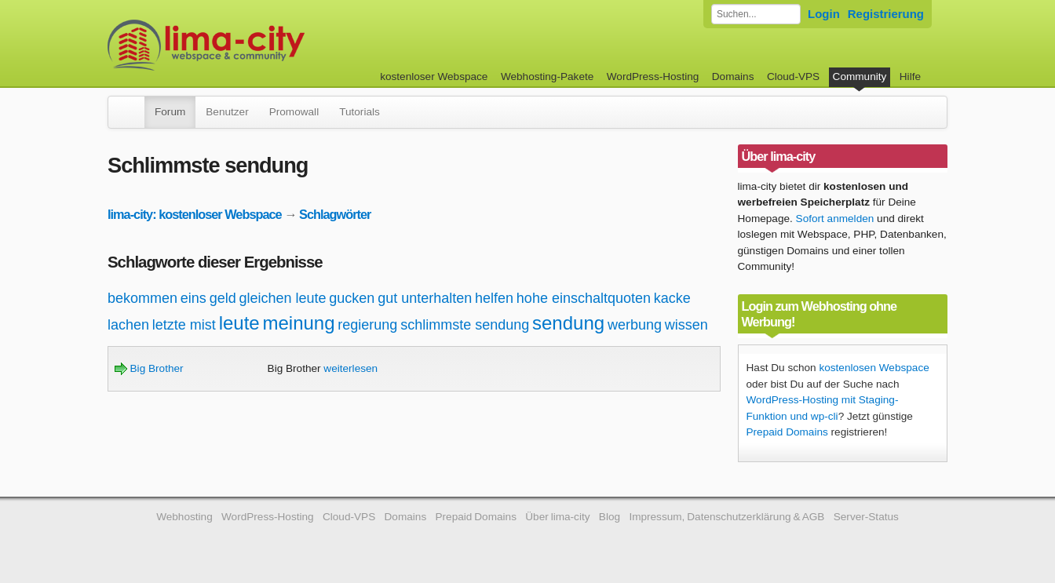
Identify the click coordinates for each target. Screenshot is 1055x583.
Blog (609, 517)
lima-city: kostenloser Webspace (195, 214)
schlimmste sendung (464, 325)
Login (824, 13)
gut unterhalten (425, 298)
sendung (568, 322)
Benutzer (227, 112)
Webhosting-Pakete (547, 76)
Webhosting (184, 517)
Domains (733, 76)
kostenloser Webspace (433, 76)
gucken (351, 298)
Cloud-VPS (793, 76)
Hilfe (910, 76)
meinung (298, 322)
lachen (128, 325)
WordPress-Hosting (653, 76)
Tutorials (359, 112)
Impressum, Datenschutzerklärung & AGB (726, 517)
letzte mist (184, 325)
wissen (686, 325)
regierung (367, 325)
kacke (672, 298)
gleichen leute (282, 298)
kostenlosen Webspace (874, 367)
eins (193, 298)
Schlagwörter (335, 214)
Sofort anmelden (835, 218)
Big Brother (149, 368)
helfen (494, 298)
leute (239, 322)
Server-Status (866, 517)
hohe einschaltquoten (584, 298)
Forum (170, 112)
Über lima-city (557, 517)
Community (860, 76)
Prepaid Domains (787, 432)
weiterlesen (350, 368)
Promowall (294, 112)
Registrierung (886, 13)
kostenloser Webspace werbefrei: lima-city (265, 45)
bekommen (142, 298)
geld (223, 298)
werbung (635, 325)
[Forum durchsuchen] (756, 14)
